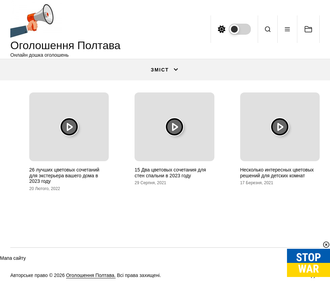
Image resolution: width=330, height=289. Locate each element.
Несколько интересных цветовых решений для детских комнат (277, 172)
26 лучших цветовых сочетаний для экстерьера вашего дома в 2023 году (64, 175)
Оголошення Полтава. (91, 275)
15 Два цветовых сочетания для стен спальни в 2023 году (170, 172)
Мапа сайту (13, 258)
